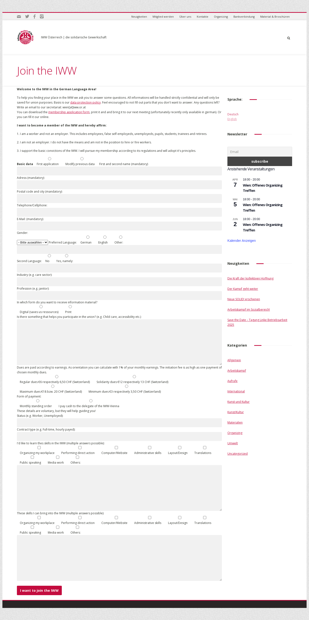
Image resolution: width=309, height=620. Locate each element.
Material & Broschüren (275, 16)
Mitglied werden (163, 16)
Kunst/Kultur (235, 412)
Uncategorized (237, 454)
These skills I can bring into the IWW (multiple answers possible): (60, 513)
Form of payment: (29, 396)
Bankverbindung (244, 16)
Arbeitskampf (236, 371)
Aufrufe (232, 381)
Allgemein (234, 360)
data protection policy (85, 102)
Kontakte (202, 16)
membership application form (69, 112)
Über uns (185, 16)
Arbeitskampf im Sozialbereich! (248, 309)
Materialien (235, 422)
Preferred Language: (63, 242)
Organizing (221, 16)
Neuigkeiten (139, 16)
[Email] (259, 152)
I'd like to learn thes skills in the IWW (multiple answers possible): (61, 443)
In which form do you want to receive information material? (57, 302)
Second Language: (29, 261)
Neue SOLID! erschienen (243, 299)
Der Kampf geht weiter (242, 289)
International (236, 391)
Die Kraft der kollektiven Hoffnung (250, 278)
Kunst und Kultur (238, 402)
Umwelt (232, 443)
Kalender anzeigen (241, 241)
